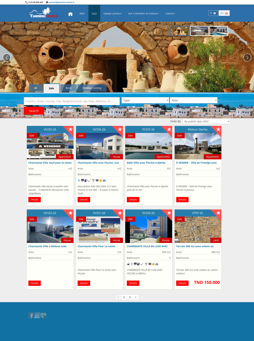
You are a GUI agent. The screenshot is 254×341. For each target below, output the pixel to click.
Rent (82, 13)
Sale (94, 13)
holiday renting (92, 88)
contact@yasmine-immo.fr (60, 2)
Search (33, 111)
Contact (170, 13)
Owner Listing (113, 13)
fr (213, 13)
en (224, 13)
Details (35, 199)
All (35, 88)
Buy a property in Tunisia (143, 13)
